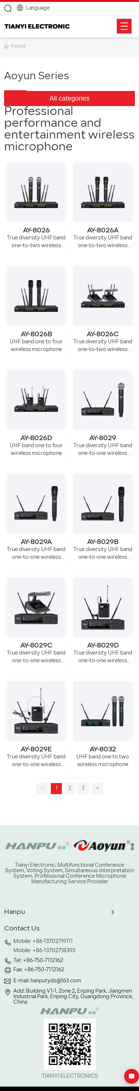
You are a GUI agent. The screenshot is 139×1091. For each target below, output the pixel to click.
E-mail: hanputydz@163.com (47, 981)
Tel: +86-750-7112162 (38, 961)
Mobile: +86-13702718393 (44, 951)
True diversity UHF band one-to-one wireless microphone (102, 453)
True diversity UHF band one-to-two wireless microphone (36, 245)
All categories (69, 98)
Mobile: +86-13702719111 (43, 941)
